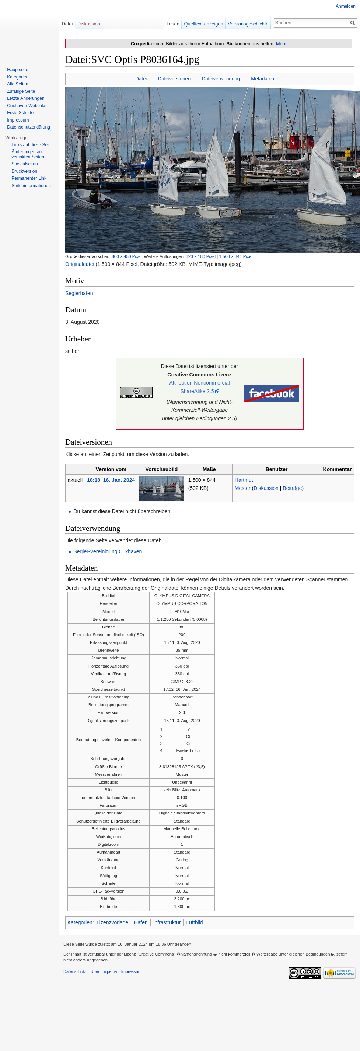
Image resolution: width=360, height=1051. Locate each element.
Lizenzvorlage (112, 922)
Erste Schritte (20, 112)
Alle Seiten (17, 84)
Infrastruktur (167, 922)
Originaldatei (79, 264)
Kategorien (79, 922)
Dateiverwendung (221, 78)
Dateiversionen (174, 78)
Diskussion (266, 488)
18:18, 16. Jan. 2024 (111, 480)
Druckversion (24, 171)
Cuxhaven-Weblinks (26, 105)
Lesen (173, 24)
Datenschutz (74, 971)
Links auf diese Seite (31, 144)
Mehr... (283, 43)
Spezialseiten (24, 164)
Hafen (140, 922)
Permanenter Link (28, 178)
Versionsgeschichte (248, 24)
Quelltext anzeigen (203, 24)
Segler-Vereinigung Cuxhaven (107, 551)
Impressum (18, 120)
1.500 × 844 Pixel (235, 256)
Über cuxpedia (103, 971)
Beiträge (292, 488)
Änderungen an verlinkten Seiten (27, 154)
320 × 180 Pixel (201, 256)
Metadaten (262, 78)
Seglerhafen (79, 293)
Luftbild (194, 922)
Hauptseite (17, 69)
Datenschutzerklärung (28, 127)
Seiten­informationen (31, 185)
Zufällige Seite (21, 91)
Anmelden (346, 6)
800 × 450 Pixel (126, 256)
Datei (141, 78)
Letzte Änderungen (25, 98)
